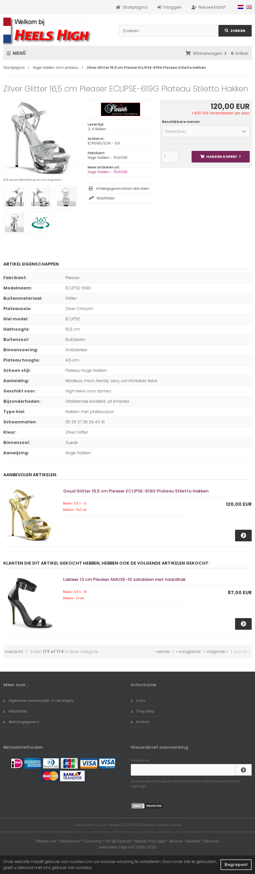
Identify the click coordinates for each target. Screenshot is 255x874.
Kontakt (140, 721)
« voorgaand (188, 651)
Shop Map (142, 711)
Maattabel (106, 198)
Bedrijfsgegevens (21, 721)
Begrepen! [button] (236, 864)
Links (138, 700)
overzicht (14, 651)
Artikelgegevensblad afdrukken (122, 188)
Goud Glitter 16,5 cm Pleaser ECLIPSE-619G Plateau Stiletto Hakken (136, 491)
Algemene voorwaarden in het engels (38, 700)
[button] (206, 131)
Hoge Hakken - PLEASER (108, 171)
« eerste (162, 651)
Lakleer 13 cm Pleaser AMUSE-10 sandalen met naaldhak (124, 579)
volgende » (217, 651)
